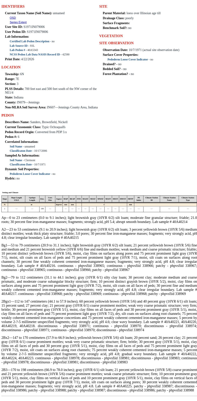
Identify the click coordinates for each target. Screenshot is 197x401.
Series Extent (18, 22)
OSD (13, 17)
